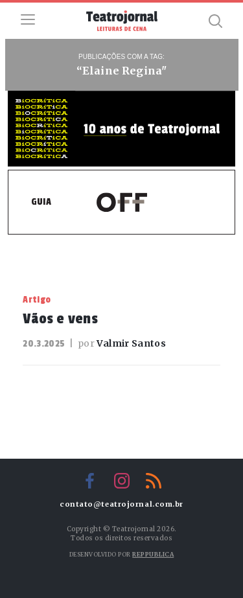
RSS (153, 481)
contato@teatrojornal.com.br (121, 504)
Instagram (122, 481)
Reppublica (153, 554)
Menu (28, 19)
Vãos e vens (60, 319)
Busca (215, 20)
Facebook (90, 481)
